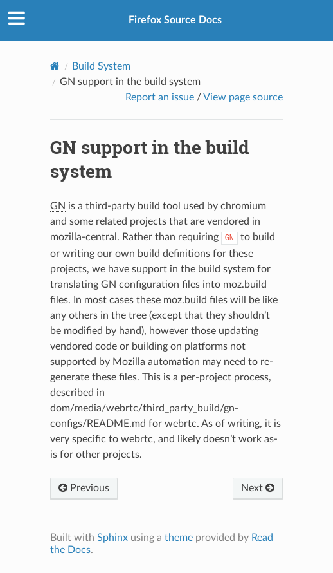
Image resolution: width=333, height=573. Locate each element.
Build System (101, 66)
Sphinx (112, 537)
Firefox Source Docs (175, 20)
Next (257, 488)
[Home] (55, 66)
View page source (243, 97)
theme (179, 537)
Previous (84, 488)
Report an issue (159, 97)
